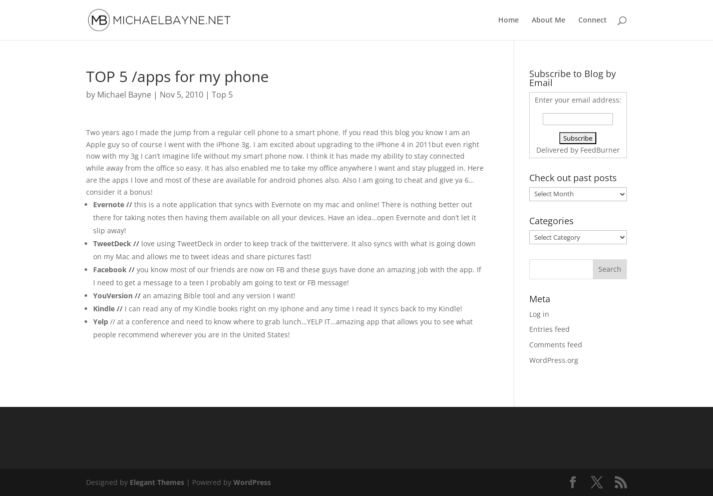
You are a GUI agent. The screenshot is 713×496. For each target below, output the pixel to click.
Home (508, 21)
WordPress (252, 482)
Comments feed (555, 344)
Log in (539, 314)
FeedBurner (600, 150)
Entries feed (549, 329)
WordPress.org (553, 360)
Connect (592, 21)
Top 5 (222, 94)
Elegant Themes (157, 482)
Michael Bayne (124, 94)
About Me (548, 21)
